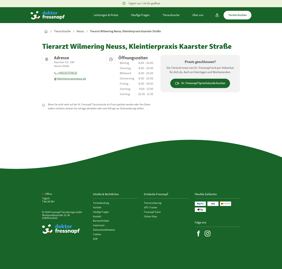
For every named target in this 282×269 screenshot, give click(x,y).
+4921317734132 (65, 73)
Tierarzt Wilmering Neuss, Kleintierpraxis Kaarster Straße (125, 31)
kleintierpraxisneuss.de (70, 78)
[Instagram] (207, 233)
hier (84, 108)
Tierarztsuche (62, 31)
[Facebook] (198, 233)
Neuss (80, 31)
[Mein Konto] (217, 15)
